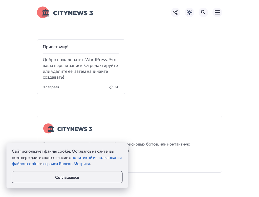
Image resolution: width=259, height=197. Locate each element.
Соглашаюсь (67, 177)
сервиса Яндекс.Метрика (66, 163)
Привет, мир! (55, 46)
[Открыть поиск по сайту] (203, 12)
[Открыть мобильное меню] (217, 12)
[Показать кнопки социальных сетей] (175, 12)
